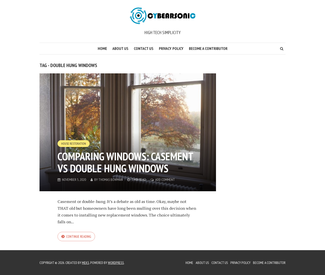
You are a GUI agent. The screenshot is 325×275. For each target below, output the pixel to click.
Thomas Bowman (110, 179)
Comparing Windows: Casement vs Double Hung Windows (125, 162)
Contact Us (143, 48)
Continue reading (78, 236)
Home (102, 48)
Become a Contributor (208, 48)
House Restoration (73, 144)
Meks (85, 262)
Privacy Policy (171, 48)
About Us (120, 48)
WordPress (116, 262)
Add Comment (165, 179)
